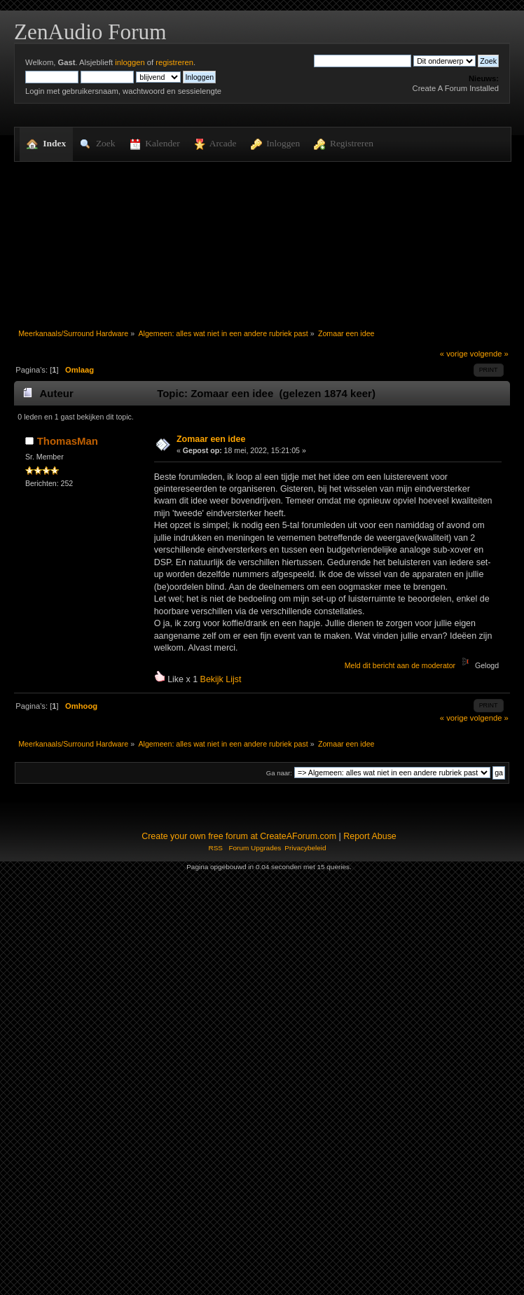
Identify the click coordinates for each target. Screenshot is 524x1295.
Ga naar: (279, 773)
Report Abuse (370, 836)
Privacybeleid (305, 848)
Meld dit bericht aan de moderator (400, 665)
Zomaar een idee (211, 439)
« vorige (454, 353)
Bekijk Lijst (221, 679)
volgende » (489, 353)
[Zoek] (362, 61)
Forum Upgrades (254, 848)
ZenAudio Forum (90, 32)
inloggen (129, 62)
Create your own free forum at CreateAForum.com (239, 836)
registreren (174, 62)
